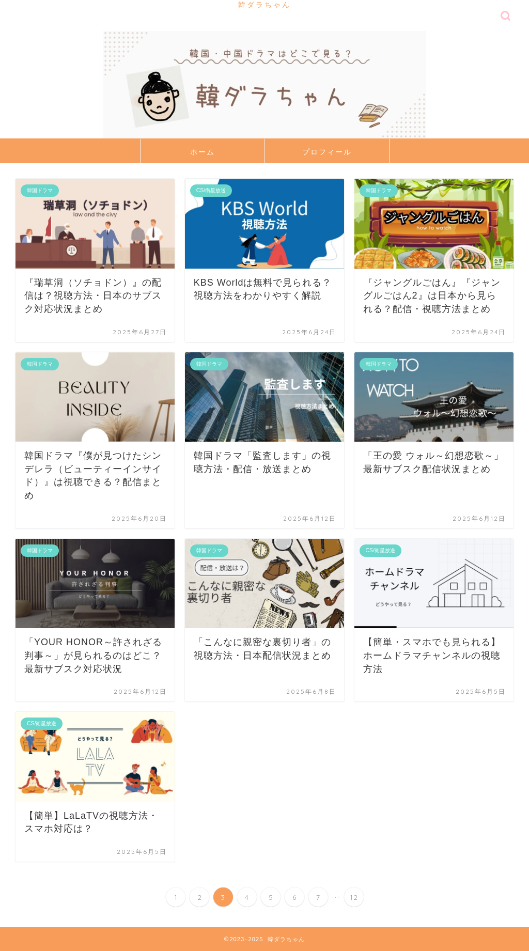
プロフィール (327, 152)
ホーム (202, 152)
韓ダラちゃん (264, 4)
